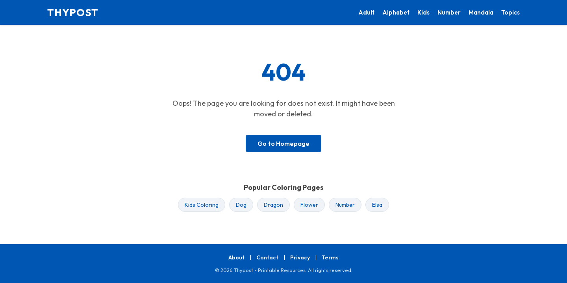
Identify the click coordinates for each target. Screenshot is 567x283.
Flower (309, 204)
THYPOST (72, 12)
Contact (267, 257)
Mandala (481, 12)
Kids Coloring (202, 204)
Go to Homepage (283, 143)
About (236, 257)
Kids (423, 12)
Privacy (300, 257)
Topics (510, 12)
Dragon (273, 204)
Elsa (377, 204)
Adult (366, 12)
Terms (330, 257)
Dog (241, 204)
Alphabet (396, 12)
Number (449, 12)
